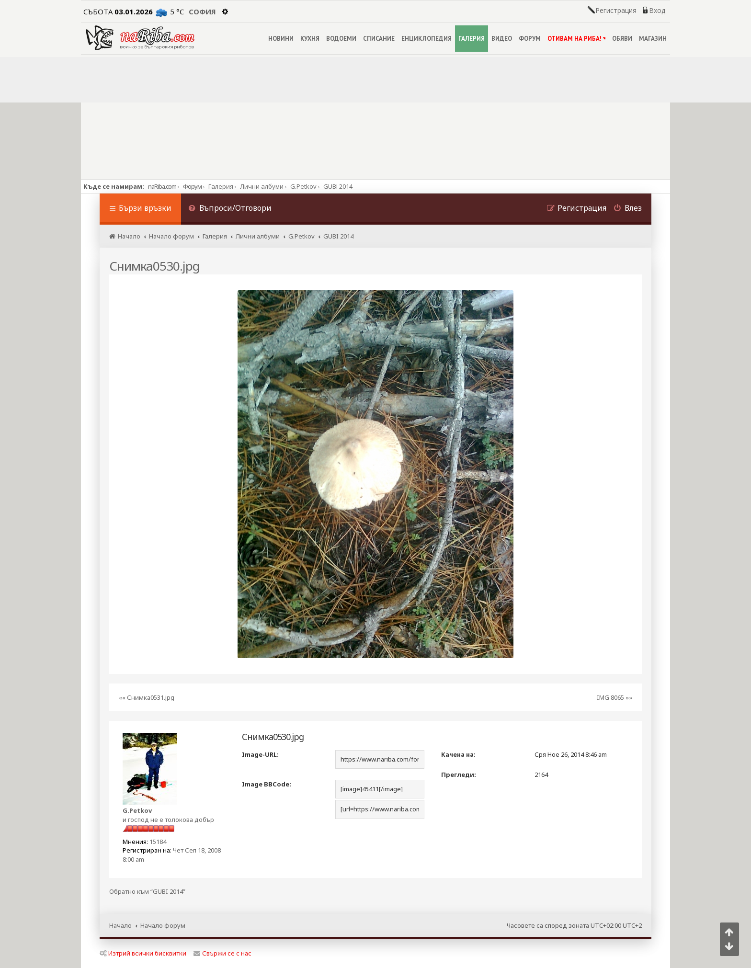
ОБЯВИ (622, 38)
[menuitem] (230, 209)
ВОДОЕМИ (341, 38)
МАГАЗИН (653, 38)
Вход (657, 10)
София (202, 11)
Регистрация (616, 10)
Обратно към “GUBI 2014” (147, 892)
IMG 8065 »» (614, 697)
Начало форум (162, 925)
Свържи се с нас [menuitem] (222, 953)
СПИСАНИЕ (379, 38)
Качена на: (458, 754)
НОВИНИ (281, 38)
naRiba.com (162, 186)
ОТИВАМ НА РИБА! (576, 38)
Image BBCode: (266, 784)
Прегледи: (458, 774)
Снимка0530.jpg (154, 265)
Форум (192, 186)
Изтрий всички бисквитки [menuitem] (143, 953)
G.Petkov (137, 810)
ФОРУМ (530, 38)
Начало (120, 925)
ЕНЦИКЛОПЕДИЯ (426, 38)
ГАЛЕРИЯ (471, 38)
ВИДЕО (501, 38)
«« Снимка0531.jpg (146, 697)
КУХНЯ (309, 38)
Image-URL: (260, 754)
